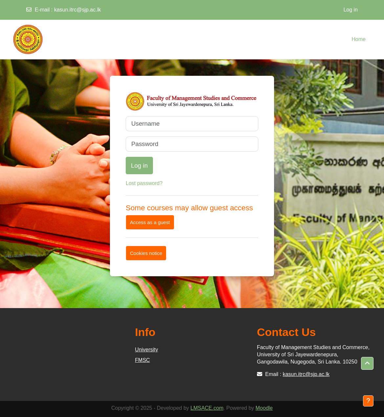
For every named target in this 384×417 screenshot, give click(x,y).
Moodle (264, 408)
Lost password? (144, 183)
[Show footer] (368, 401)
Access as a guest (150, 222)
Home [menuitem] (359, 39)
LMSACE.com (206, 408)
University (146, 349)
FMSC (142, 360)
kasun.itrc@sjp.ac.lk (77, 9)
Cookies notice (146, 253)
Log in (350, 9)
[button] (367, 363)
